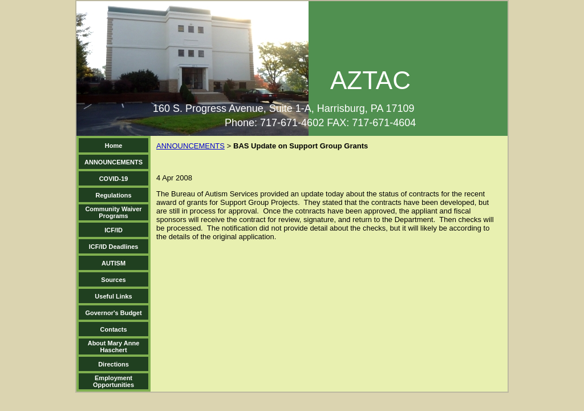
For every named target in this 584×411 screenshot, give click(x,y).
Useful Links (113, 296)
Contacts (113, 329)
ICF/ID (113, 230)
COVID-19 (113, 178)
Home (114, 145)
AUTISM (113, 263)
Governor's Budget (113, 312)
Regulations (114, 195)
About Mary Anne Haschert (114, 346)
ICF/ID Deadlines (114, 246)
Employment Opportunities (113, 381)
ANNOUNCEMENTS (113, 162)
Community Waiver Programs (113, 212)
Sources (113, 279)
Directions (113, 364)
